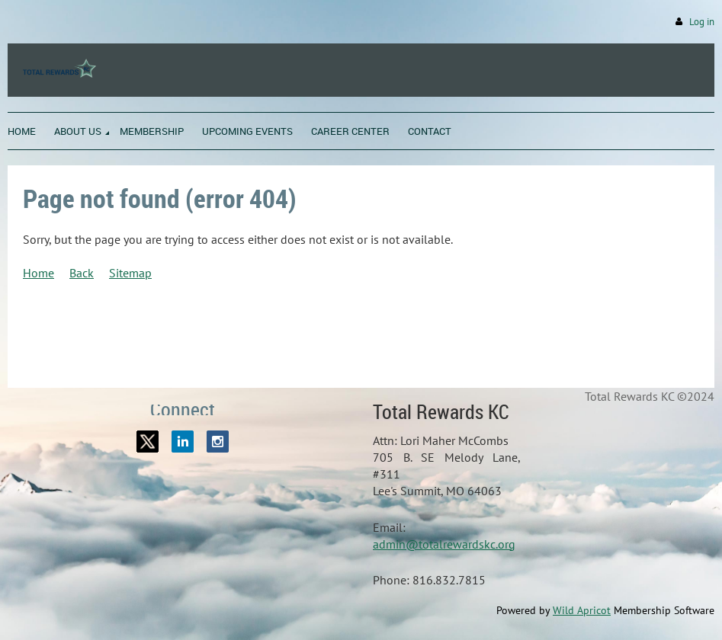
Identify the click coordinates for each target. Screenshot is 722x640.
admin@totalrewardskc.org (444, 544)
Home (38, 272)
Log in (701, 21)
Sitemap (130, 272)
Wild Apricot (582, 610)
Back (81, 272)
